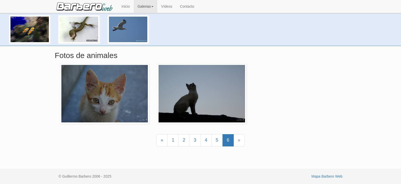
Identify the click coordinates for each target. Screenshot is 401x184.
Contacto (187, 6)
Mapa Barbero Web (326, 176)
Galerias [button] (145, 6)
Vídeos (166, 6)
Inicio (125, 6)
